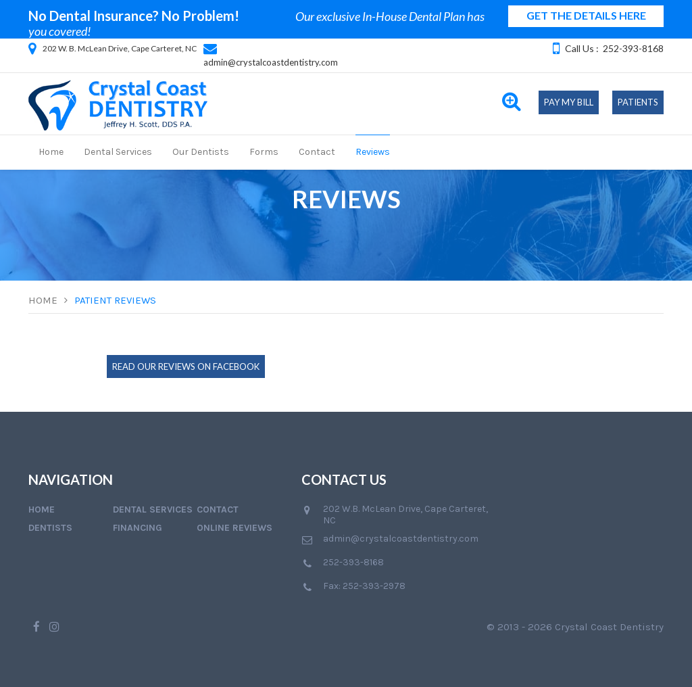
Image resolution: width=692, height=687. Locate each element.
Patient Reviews (115, 300)
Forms (263, 152)
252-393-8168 (633, 48)
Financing (137, 528)
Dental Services (118, 152)
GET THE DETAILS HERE (586, 15)
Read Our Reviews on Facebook (186, 366)
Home (51, 152)
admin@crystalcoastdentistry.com (270, 62)
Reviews (372, 152)
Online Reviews (234, 528)
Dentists (50, 528)
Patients (638, 102)
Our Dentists (200, 152)
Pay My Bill (568, 102)
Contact (317, 152)
